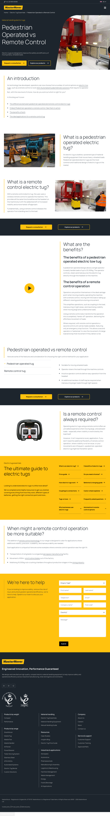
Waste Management (48, 775)
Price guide (64, 474)
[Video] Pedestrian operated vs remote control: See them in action (35, 108)
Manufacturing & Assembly (50, 765)
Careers (80, 722)
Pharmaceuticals (46, 761)
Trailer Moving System (11, 754)
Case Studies (45, 736)
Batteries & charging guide (94, 483)
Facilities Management (49, 772)
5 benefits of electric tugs (94, 466)
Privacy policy (16, 807)
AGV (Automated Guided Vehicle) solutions (53, 88)
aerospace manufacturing (53, 554)
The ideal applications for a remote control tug (27, 116)
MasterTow (8, 739)
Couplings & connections (69, 491)
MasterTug (8, 736)
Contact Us (82, 729)
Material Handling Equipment (51, 722)
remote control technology (29, 540)
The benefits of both (17, 112)
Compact (7, 718)
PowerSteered (9, 750)
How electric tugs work (68, 483)
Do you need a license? (93, 474)
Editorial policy (25, 807)
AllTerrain (7, 747)
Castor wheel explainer (93, 491)
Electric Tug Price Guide (49, 743)
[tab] (27, 363)
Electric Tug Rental (10, 768)
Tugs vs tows (65, 499)
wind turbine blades (32, 558)
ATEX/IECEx (8, 761)
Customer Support (84, 739)
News (80, 725)
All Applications (46, 786)
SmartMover (8, 732)
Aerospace (44, 754)
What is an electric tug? (69, 466)
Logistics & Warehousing (49, 768)
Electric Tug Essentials (49, 718)
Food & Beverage (47, 783)
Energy (43, 779)
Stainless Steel (9, 758)
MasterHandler (9, 743)
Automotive (45, 757)
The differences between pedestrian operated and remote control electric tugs (40, 104)
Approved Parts (83, 747)
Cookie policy (6, 807)
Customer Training (84, 743)
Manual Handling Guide (49, 725)
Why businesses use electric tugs (70, 508)
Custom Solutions (10, 772)
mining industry (78, 562)
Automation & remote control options (95, 508)
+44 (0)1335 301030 (12, 1)
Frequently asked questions (95, 499)
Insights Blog (45, 739)
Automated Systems (11, 765)
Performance (8, 722)
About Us (81, 718)
